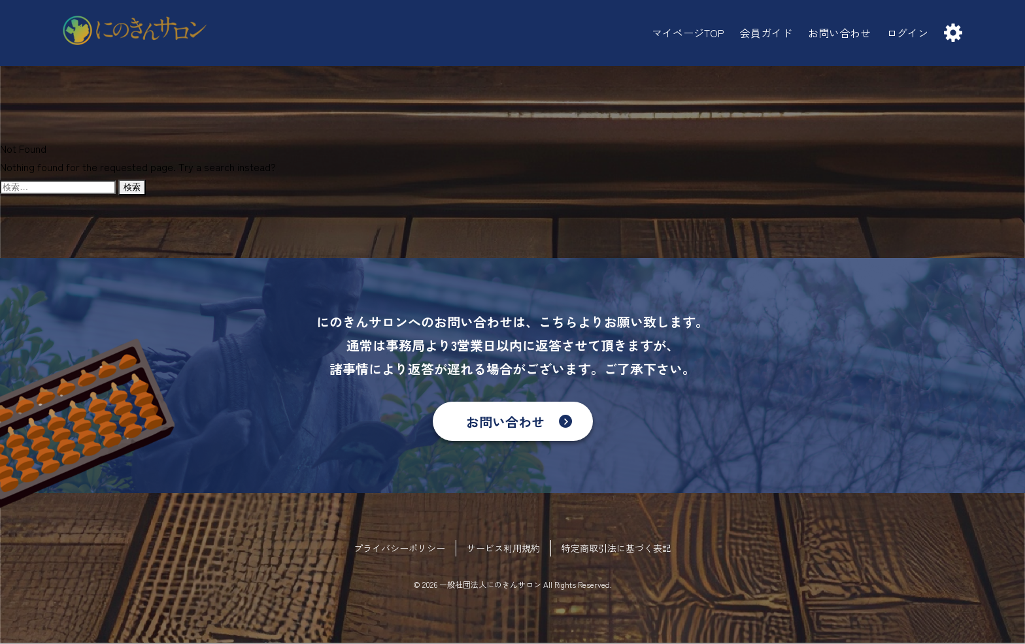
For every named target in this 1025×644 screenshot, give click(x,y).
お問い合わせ (505, 421)
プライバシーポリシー (399, 548)
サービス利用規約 (503, 548)
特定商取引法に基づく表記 (616, 548)
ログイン (907, 32)
